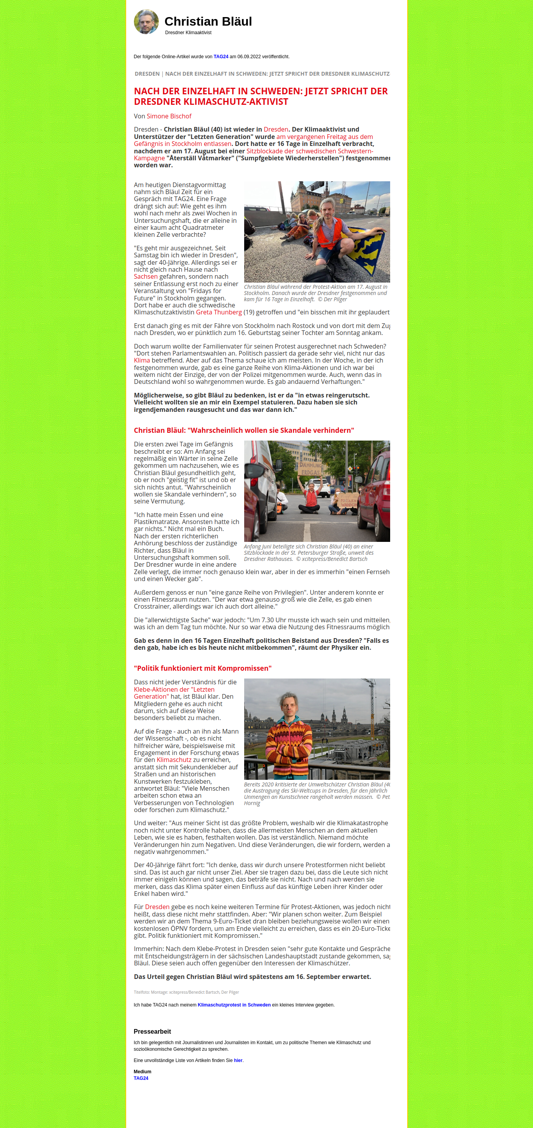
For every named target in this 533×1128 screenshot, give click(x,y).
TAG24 (221, 56)
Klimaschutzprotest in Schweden (234, 1005)
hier (238, 1060)
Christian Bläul (208, 21)
